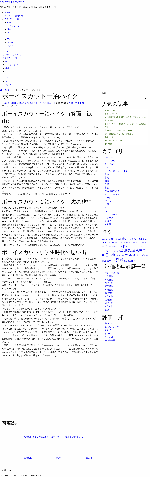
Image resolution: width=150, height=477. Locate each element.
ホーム (8, 12)
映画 (9, 29)
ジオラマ (109, 157)
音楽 (107, 184)
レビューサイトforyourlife (12, 2)
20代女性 (109, 283)
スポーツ (11, 43)
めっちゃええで (112, 327)
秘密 (107, 310)
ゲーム (10, 22)
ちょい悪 (109, 337)
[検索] (146, 97)
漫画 (107, 174)
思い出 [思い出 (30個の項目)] (110, 255)
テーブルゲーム (112, 164)
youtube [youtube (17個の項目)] (121, 238)
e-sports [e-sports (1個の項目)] (104, 239)
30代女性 (109, 290)
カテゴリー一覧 (12, 19)
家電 (107, 177)
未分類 (52, 103)
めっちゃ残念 (111, 340)
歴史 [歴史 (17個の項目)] (119, 255)
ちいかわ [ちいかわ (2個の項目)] (130, 239)
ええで (108, 330)
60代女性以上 (111, 306)
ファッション (13, 26)
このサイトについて (14, 16)
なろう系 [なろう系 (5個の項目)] (138, 239)
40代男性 (109, 293)
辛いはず (109, 323)
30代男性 (109, 286)
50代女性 (109, 303)
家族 (107, 187)
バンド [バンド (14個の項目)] (121, 246)
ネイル (108, 167)
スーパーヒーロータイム (116, 171)
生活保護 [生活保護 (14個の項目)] (129, 255)
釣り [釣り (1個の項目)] (125, 261)
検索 (104, 93)
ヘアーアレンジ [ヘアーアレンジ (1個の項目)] (139, 247)
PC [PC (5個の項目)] (109, 239)
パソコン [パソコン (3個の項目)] (129, 247)
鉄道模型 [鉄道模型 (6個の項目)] (132, 260)
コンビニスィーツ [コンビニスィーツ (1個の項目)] (122, 242)
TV (8, 39)
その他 (10, 46)
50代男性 (109, 300)
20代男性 (109, 280)
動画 (107, 181)
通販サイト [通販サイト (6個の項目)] (109, 260)
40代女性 (109, 296)
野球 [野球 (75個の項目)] (120, 260)
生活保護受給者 (112, 191)
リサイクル (110, 161)
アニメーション (112, 194)
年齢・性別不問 (76, 103)
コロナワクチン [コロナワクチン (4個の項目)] (109, 242)
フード (10, 36)
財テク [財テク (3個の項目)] (139, 255)
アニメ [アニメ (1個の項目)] (145, 239)
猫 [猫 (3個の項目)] (123, 255)
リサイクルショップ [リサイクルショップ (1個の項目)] (111, 251)
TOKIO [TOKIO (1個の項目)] (113, 239)
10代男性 (109, 276)
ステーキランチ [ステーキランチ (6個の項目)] (136, 242)
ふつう (108, 333)
